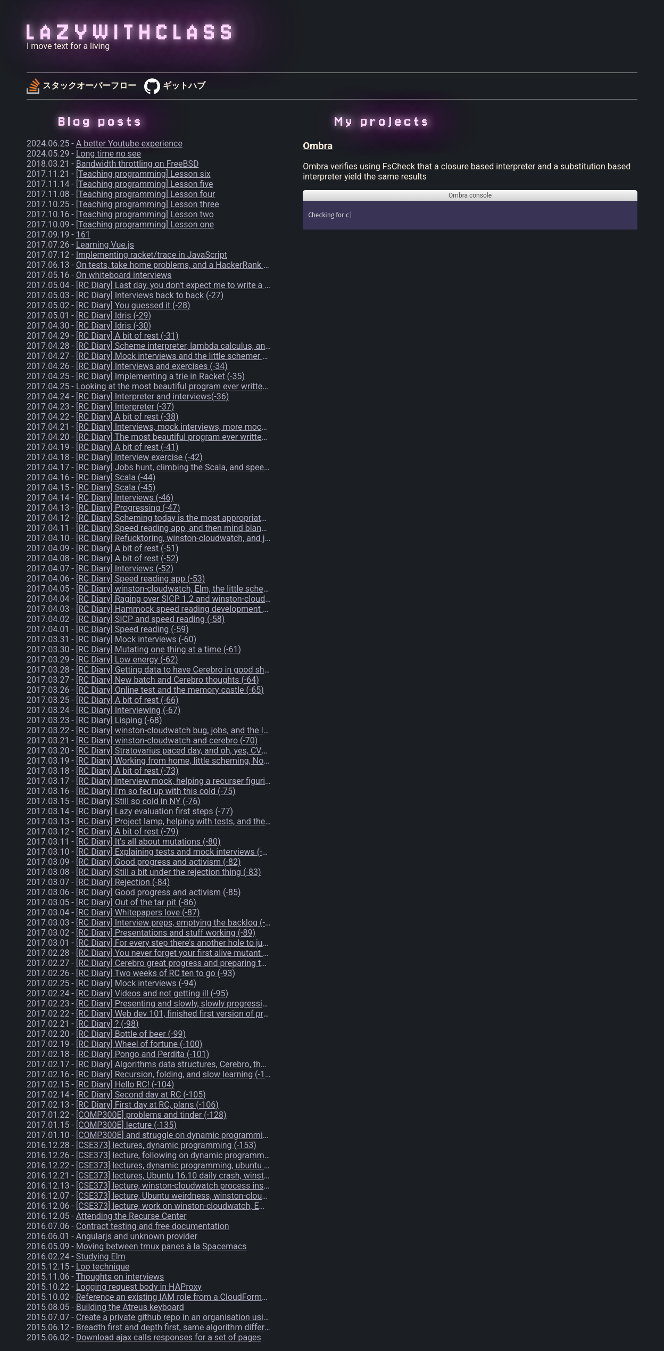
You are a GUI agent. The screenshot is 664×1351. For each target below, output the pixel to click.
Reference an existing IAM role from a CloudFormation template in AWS (210, 1297)
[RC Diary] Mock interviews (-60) (136, 639)
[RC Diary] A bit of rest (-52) (127, 558)
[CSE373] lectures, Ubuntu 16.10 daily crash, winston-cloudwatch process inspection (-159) (247, 1175)
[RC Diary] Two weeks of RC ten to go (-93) (155, 973)
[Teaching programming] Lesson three (147, 204)
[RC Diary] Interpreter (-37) (125, 407)
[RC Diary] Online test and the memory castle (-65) (170, 690)
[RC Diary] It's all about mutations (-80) (148, 842)
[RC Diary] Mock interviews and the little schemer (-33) (178, 356)
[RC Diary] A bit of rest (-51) (127, 548)
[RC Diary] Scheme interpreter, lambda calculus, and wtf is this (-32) (202, 346)
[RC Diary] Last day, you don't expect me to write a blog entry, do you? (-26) (215, 285)
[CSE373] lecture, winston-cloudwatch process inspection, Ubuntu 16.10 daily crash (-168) (245, 1186)
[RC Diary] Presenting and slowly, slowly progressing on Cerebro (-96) (205, 1003)
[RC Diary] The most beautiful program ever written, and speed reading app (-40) (226, 437)
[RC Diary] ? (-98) (107, 1024)
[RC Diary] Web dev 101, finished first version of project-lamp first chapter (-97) (223, 1014)
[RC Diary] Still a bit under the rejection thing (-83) (168, 872)
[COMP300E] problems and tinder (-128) (151, 1115)
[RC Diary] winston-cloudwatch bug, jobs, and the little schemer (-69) (204, 730)
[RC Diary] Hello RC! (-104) (125, 1084)
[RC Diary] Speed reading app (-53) (140, 579)
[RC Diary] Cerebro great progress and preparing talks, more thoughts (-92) (215, 963)
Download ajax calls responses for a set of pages (168, 1337)
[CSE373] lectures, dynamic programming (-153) (166, 1145)
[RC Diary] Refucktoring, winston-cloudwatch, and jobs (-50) (187, 538)
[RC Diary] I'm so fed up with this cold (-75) (156, 791)
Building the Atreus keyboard (130, 1307)
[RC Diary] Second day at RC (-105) (141, 1095)
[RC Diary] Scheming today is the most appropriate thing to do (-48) (202, 518)
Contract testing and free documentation (152, 1226)
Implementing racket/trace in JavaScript (151, 255)
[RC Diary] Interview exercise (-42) (139, 457)
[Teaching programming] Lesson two (145, 214)
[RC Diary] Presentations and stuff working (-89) (165, 933)
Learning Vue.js (105, 245)
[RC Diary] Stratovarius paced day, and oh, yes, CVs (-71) (181, 751)
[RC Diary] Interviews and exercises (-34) (152, 366)
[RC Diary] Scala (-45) (116, 487)
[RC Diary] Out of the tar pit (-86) (136, 902)
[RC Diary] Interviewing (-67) (128, 710)
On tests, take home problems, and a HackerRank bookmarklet (193, 265)
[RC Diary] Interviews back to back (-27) (150, 295)
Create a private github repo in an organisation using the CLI (189, 1317)
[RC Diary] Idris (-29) (113, 315)
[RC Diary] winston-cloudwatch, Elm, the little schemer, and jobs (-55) (205, 589)
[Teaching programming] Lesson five (144, 184)
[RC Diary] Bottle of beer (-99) (131, 1034)
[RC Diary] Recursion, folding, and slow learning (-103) (177, 1074)
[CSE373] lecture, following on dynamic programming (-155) (188, 1155)
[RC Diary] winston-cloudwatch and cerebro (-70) (167, 740)
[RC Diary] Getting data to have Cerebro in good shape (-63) (187, 670)
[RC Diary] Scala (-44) (116, 477)
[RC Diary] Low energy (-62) (127, 659)
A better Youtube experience (129, 143)
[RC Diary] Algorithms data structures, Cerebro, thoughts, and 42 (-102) (208, 1064)
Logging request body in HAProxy (139, 1287)
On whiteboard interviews (124, 275)
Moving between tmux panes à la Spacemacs (161, 1246)
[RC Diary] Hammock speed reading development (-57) (178, 609)
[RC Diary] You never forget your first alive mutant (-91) (178, 953)
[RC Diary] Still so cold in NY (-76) (138, 801)
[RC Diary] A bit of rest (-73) (127, 771)
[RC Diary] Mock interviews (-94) (136, 983)
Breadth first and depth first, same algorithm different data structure (203, 1327)
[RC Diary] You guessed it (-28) (133, 305)
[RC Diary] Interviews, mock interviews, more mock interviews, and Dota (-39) (220, 427)
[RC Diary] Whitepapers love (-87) (138, 912)
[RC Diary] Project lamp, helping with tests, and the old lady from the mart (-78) (223, 821)
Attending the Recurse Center (131, 1216)
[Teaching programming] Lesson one (145, 224)
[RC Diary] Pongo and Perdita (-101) (143, 1054)
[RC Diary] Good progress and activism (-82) (158, 862)
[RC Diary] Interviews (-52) (124, 568)
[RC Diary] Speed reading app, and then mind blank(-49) (180, 528)
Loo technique (103, 1267)
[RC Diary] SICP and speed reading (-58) (150, 619)
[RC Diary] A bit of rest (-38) (127, 417)
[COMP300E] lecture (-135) (126, 1125)
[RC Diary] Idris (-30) (113, 326)
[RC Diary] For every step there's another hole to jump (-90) (185, 943)
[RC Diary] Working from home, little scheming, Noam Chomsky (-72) (204, 761)
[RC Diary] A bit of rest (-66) (127, 700)
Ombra (318, 146)
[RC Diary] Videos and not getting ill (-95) (152, 993)
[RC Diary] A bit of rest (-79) (127, 831)
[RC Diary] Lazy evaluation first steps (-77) (154, 811)
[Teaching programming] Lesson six (143, 174)
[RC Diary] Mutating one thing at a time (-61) (158, 649)
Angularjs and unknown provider (136, 1236)
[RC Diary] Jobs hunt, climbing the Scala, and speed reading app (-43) (206, 467)
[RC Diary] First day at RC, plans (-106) (147, 1105)
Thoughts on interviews (120, 1277)
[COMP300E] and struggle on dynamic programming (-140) (186, 1135)
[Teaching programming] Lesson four (145, 194)
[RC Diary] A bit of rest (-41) (127, 447)
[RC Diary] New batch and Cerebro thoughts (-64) (167, 680)
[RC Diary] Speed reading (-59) (132, 629)
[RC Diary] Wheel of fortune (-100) (139, 1044)
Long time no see (108, 154)
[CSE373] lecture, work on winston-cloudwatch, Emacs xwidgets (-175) (208, 1206)
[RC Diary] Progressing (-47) (128, 508)
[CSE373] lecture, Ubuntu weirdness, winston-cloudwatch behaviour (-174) (215, 1196)
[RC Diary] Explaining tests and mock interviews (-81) (175, 852)
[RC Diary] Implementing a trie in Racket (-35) (160, 376)
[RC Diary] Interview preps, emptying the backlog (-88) (177, 923)
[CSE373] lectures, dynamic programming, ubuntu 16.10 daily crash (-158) (214, 1165)
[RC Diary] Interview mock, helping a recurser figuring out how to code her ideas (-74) (235, 781)
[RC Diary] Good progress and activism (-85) (158, 892)
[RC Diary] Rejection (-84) (123, 882)
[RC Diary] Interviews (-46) (124, 498)
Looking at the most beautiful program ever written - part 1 (186, 386)
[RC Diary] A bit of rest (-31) (127, 336)
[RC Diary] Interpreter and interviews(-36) (152, 396)
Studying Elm (101, 1256)
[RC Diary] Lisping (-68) (119, 720)
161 (83, 235)
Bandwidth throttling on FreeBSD (137, 164)
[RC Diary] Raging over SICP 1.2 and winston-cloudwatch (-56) (192, 599)
